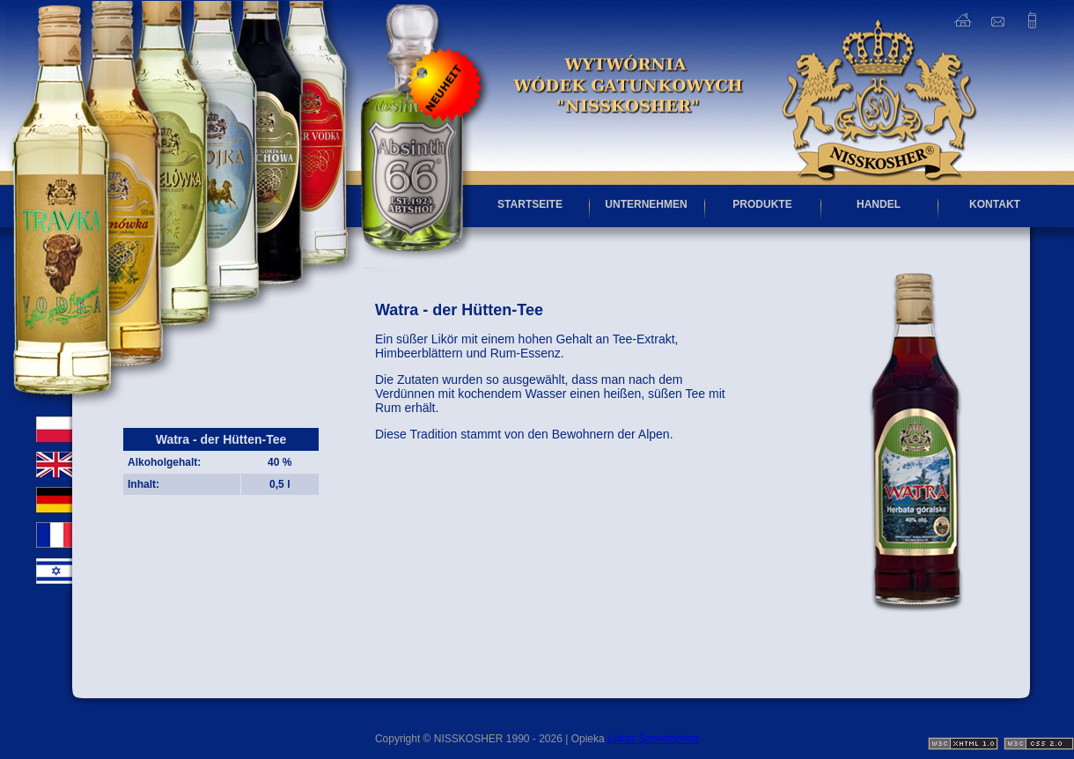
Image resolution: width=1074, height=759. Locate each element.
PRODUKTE (761, 204)
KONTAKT (994, 204)
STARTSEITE (530, 204)
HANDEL (879, 204)
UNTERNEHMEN (646, 204)
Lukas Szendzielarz (653, 739)
